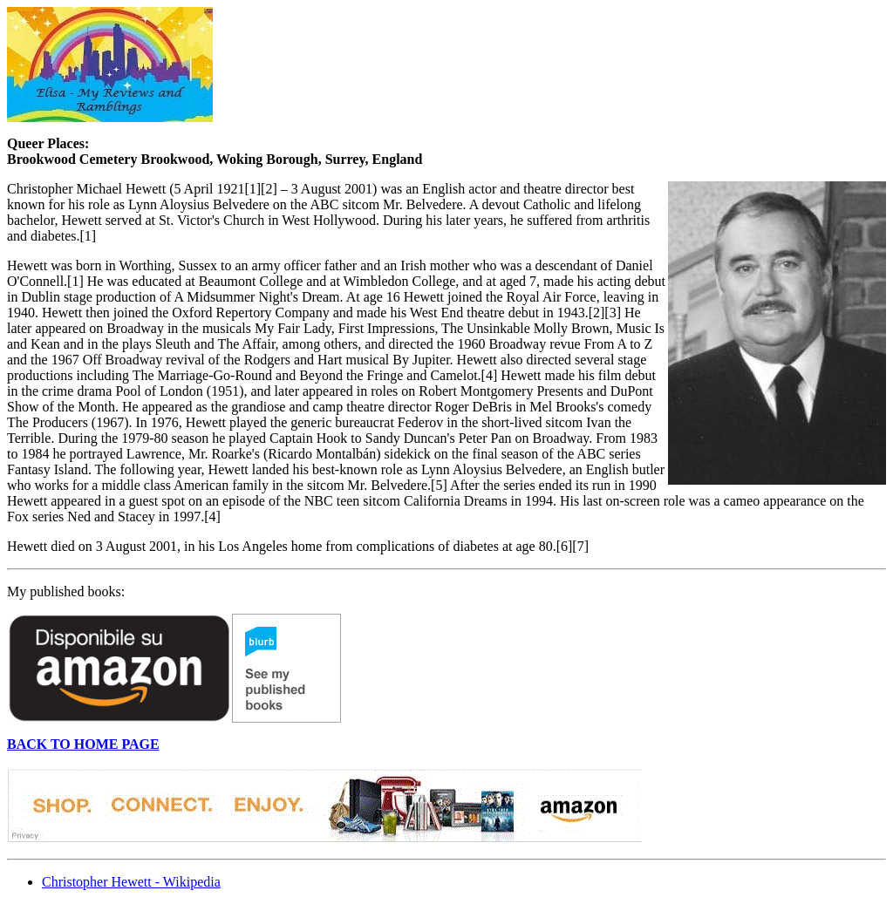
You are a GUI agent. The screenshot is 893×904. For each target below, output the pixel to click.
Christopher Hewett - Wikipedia (131, 881)
